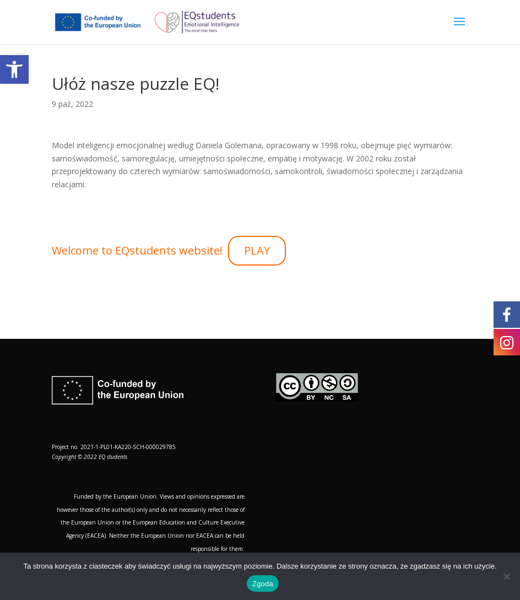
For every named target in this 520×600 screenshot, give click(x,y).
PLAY (257, 250)
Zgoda (262, 584)
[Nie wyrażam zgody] (506, 576)
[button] (14, 69)
